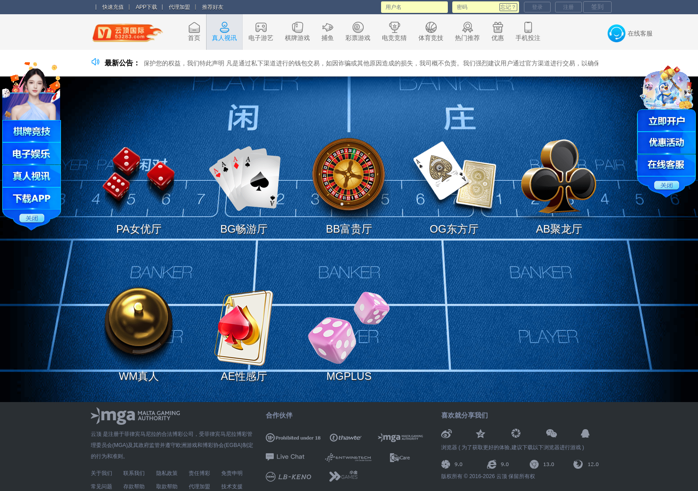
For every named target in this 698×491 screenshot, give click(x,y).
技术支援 (232, 486)
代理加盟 (179, 7)
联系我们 (134, 473)
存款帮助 (134, 486)
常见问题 (101, 486)
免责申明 (232, 473)
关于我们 (101, 473)
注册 (568, 7)
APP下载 (146, 7)
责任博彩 (199, 473)
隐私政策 (167, 473)
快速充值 (113, 7)
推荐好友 (212, 7)
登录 (537, 7)
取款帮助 (167, 486)
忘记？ (508, 7)
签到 (597, 6)
